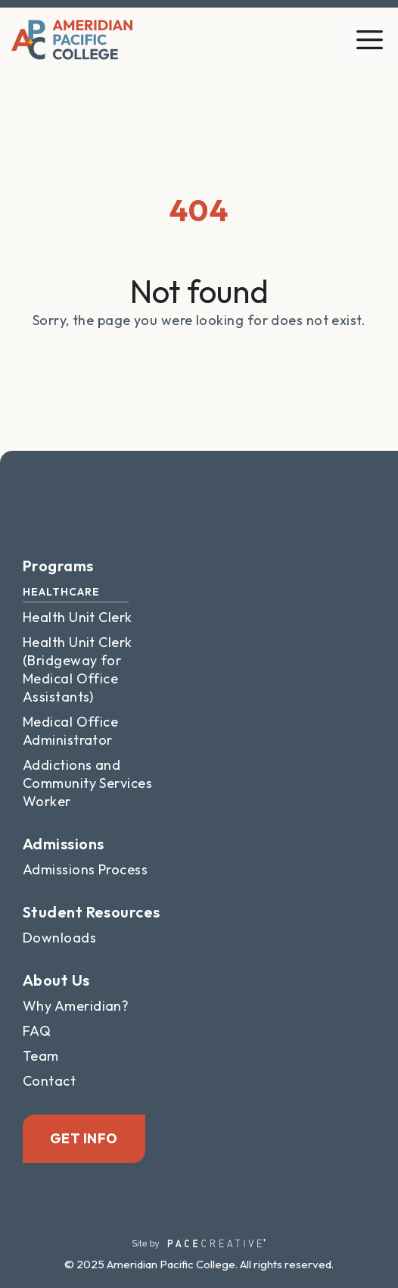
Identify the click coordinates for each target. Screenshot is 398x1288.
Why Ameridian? (76, 1005)
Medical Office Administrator (70, 731)
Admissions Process (85, 869)
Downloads (59, 937)
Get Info (84, 1138)
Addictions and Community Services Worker (87, 783)
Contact (49, 1080)
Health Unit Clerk (77, 617)
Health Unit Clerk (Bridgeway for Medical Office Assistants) (77, 669)
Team (41, 1055)
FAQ (37, 1030)
